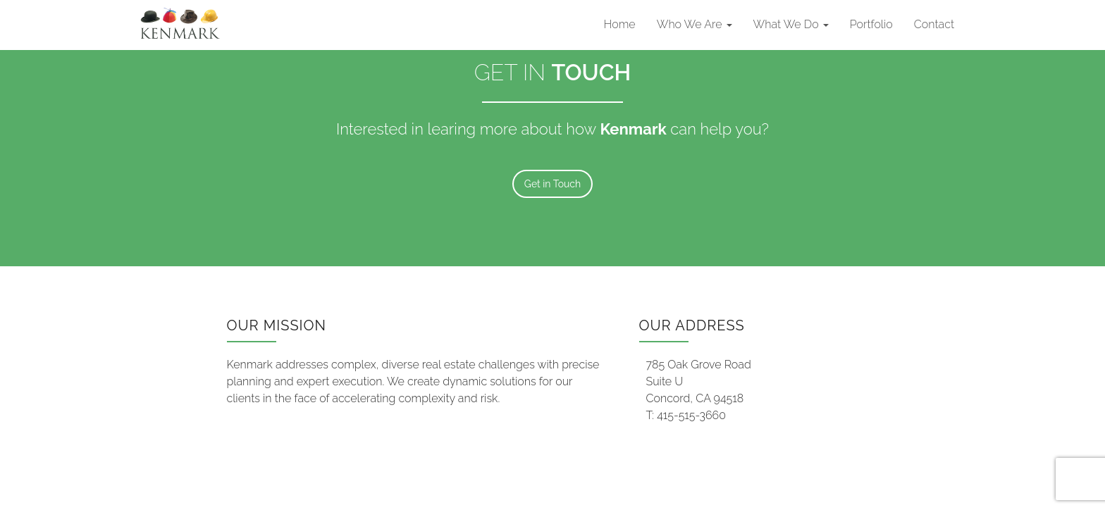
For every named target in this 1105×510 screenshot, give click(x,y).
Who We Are (694, 24)
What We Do (791, 24)
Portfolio (871, 24)
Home (620, 24)
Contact (934, 24)
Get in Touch (552, 183)
